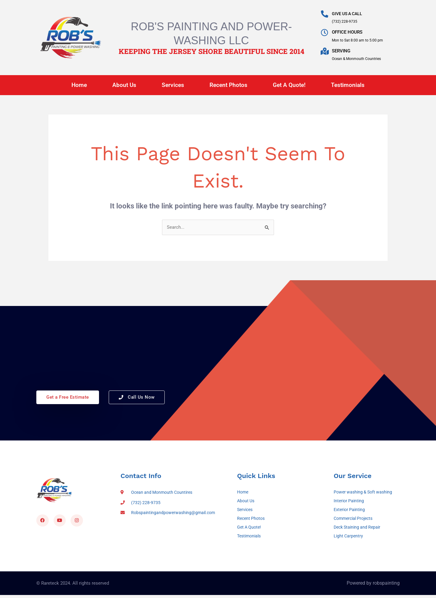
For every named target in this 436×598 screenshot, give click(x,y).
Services (173, 84)
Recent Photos (228, 84)
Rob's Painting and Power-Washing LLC (211, 32)
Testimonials (348, 84)
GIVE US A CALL (348, 13)
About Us (124, 84)
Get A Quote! (289, 84)
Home (79, 84)
